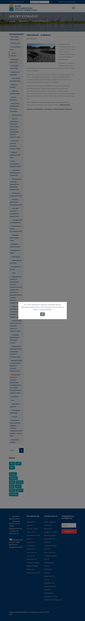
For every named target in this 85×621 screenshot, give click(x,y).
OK (42, 314)
